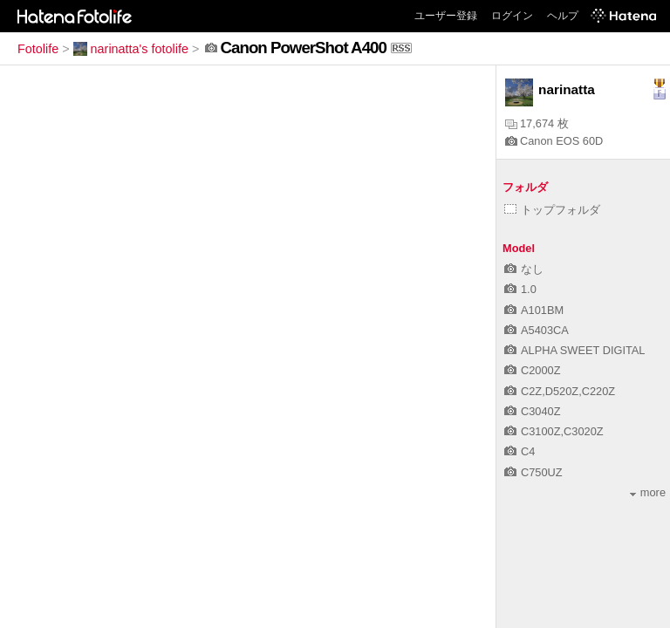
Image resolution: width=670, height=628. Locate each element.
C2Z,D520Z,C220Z (559, 391)
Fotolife (37, 49)
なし (524, 269)
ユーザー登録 (445, 16)
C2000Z (532, 370)
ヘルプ (562, 16)
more (648, 492)
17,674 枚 (537, 123)
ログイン (512, 16)
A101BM (534, 310)
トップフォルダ (552, 209)
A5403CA (536, 330)
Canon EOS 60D (554, 140)
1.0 (520, 289)
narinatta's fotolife (130, 49)
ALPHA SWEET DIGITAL (574, 350)
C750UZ (533, 472)
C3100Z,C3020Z (554, 431)
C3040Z (532, 411)
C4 (519, 451)
